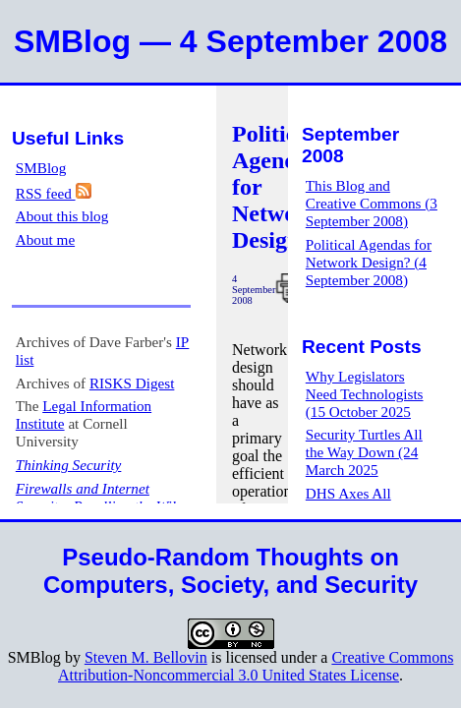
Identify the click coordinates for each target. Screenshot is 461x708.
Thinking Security (69, 464)
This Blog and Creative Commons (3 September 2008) (371, 203)
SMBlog (41, 167)
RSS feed (53, 193)
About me (45, 239)
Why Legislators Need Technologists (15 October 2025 (365, 394)
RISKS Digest (132, 383)
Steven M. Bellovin (146, 657)
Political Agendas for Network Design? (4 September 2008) (369, 262)
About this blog (62, 215)
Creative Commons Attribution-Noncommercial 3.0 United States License (255, 666)
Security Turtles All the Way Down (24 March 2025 (364, 452)
